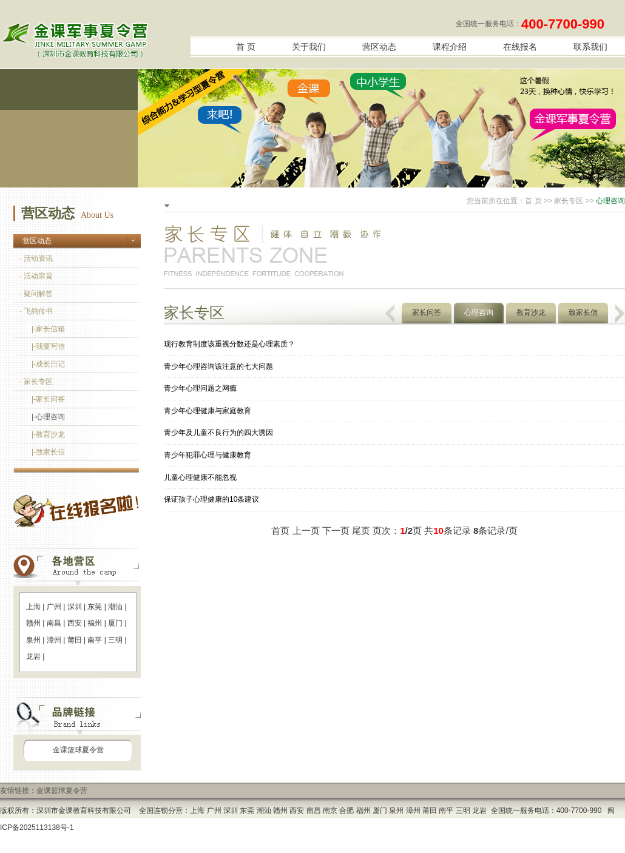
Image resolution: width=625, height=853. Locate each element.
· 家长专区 (36, 381)
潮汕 (115, 606)
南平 (94, 640)
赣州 (33, 623)
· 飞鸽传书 (36, 311)
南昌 (54, 623)
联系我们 (590, 47)
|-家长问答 (48, 399)
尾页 (361, 530)
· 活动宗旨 (36, 276)
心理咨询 (478, 312)
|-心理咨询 (48, 417)
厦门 (115, 623)
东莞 (94, 606)
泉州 (33, 640)
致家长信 (583, 312)
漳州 (54, 640)
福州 (94, 623)
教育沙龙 (531, 312)
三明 (115, 640)
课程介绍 (450, 47)
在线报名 (520, 47)
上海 (33, 606)
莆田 (74, 640)
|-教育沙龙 (48, 434)
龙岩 (33, 656)
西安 (74, 623)
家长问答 (426, 312)
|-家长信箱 (48, 329)
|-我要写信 (48, 346)
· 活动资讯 (36, 258)
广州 (54, 606)
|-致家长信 (48, 452)
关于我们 (309, 47)
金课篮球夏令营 (78, 750)
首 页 (245, 47)
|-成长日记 (48, 364)
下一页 (336, 530)
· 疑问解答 (36, 293)
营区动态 (379, 47)
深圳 (74, 606)
